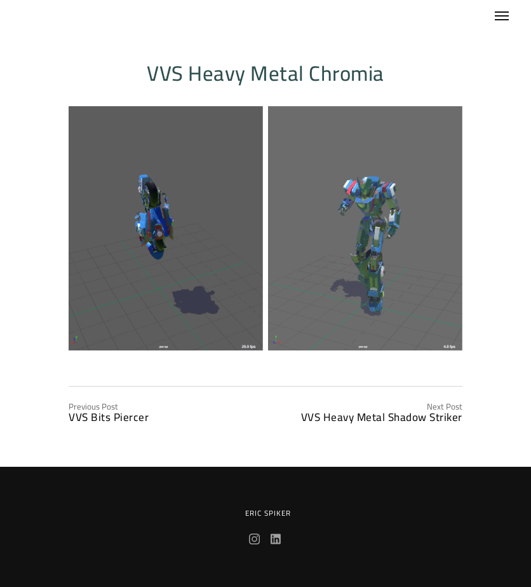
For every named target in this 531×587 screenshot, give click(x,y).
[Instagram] (256, 540)
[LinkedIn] (276, 540)
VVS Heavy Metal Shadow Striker (381, 417)
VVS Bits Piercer (109, 417)
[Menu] (494, 11)
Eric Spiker (268, 513)
